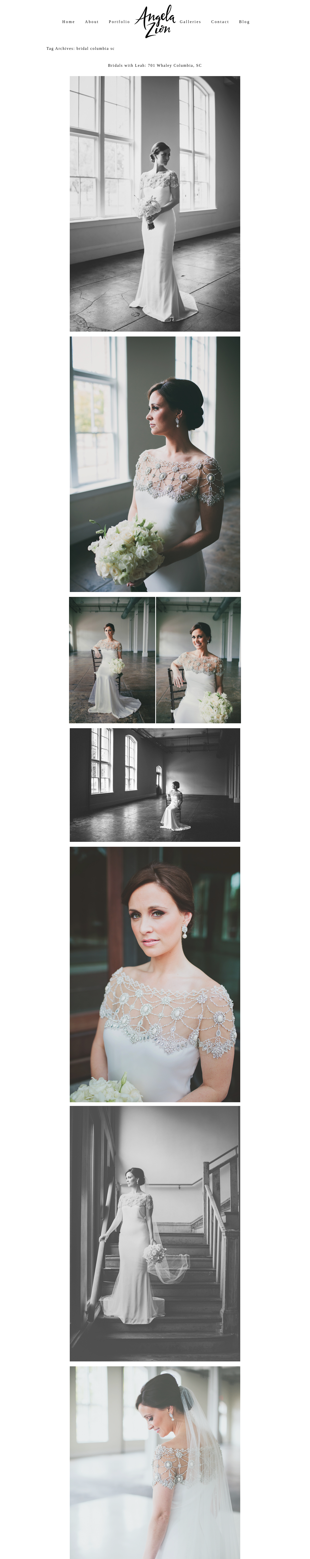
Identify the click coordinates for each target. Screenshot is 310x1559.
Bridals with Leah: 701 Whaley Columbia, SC (155, 65)
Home (68, 22)
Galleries (190, 22)
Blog (244, 22)
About (92, 22)
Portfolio (119, 22)
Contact (220, 22)
